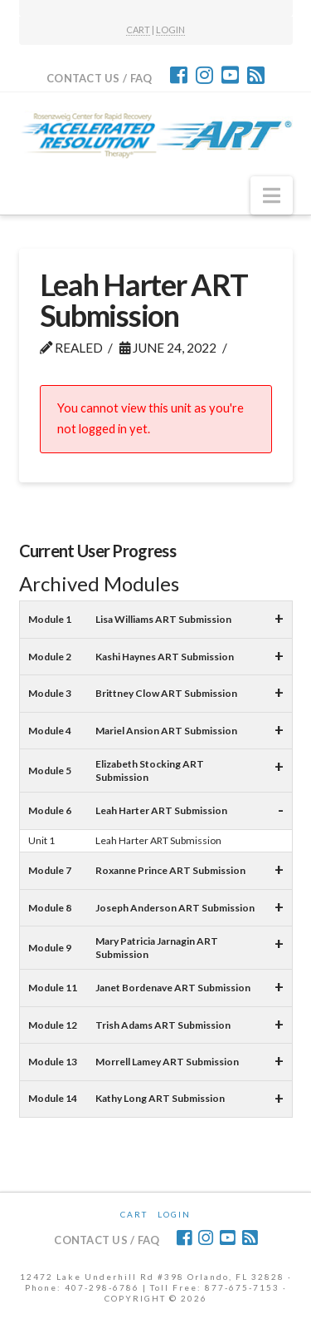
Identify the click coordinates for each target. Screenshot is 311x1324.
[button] (271, 195)
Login (174, 1214)
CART (138, 29)
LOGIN (170, 29)
